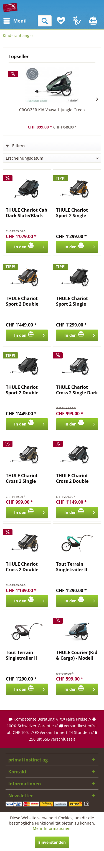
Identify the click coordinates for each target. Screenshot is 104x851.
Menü (9, 20)
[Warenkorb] (94, 20)
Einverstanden (52, 842)
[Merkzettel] (61, 20)
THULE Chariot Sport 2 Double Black (22, 389)
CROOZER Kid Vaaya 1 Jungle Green (52, 109)
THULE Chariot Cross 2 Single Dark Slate (77, 389)
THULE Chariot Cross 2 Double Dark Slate (72, 478)
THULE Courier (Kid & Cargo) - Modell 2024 (76, 655)
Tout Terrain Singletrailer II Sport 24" (71, 566)
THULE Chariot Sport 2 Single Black (72, 301)
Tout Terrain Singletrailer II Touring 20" (21, 655)
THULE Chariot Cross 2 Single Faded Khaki (22, 478)
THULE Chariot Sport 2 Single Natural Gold (72, 212)
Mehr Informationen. (52, 828)
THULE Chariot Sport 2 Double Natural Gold (22, 301)
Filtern (15, 145)
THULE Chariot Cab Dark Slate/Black (26, 212)
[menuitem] (8, 20)
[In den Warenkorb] (27, 247)
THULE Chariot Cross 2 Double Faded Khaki (22, 566)
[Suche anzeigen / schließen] (45, 20)
